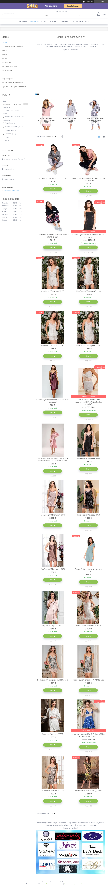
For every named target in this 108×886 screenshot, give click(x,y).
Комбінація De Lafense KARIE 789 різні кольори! (52, 401)
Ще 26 (7, 140)
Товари (33, 22)
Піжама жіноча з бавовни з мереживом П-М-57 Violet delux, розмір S (88, 402)
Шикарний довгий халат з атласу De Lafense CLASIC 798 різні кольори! (52, 459)
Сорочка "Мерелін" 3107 (52, 625)
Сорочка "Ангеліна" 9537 (52, 734)
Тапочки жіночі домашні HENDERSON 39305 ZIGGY (52, 236)
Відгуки (4, 58)
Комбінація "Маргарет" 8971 (52, 515)
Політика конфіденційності (73, 884)
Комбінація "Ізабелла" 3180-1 (88, 625)
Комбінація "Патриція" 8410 (52, 790)
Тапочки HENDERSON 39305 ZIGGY (52, 178)
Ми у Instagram (7, 79)
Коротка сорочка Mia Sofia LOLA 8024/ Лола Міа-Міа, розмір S (88, 735)
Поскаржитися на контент (54, 884)
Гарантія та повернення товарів (14, 87)
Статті (4, 74)
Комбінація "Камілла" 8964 (88, 458)
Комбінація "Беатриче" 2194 (88, 291)
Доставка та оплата (80, 22)
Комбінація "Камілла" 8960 (88, 515)
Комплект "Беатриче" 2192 (52, 345)
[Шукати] (80, 15)
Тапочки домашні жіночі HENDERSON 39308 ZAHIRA (88, 179)
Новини (53, 22)
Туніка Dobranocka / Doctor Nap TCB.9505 (88, 570)
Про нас (43, 22)
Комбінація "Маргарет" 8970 (52, 569)
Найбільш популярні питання (12, 83)
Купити (52, 189)
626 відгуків (89, 1)
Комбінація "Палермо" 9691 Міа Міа (52, 680)
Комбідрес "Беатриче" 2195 (52, 291)
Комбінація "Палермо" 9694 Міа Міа (88, 680)
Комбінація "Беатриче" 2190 (88, 345)
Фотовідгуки (6, 62)
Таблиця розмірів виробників (12, 46)
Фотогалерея (7, 70)
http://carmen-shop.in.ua (12, 190)
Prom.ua (65, 882)
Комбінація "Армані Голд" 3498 (88, 790)
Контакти (64, 22)
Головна (23, 22)
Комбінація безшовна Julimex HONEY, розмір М (88, 236)
